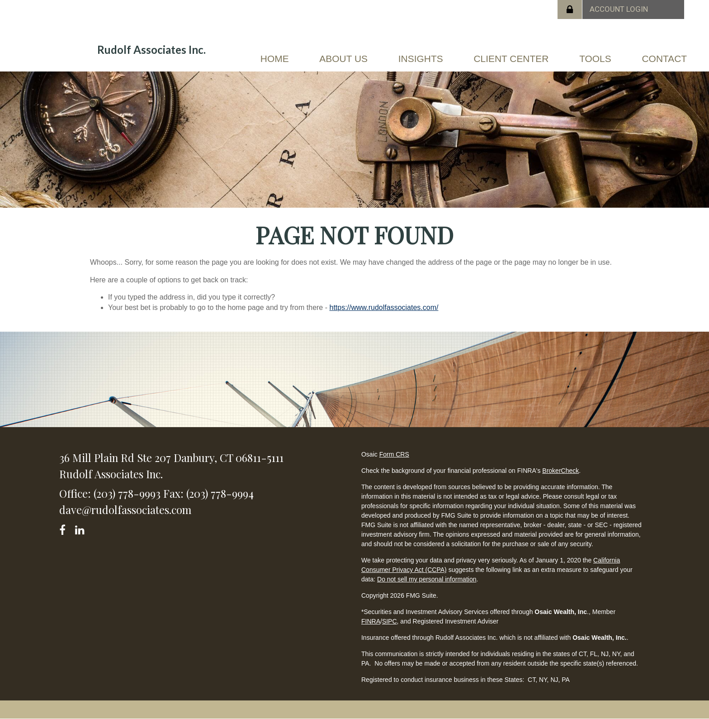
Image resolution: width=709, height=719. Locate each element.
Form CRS (394, 454)
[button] (342, 61)
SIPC (389, 621)
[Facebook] (65, 528)
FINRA (370, 621)
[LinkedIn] (81, 528)
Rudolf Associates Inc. (151, 50)
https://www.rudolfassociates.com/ (383, 307)
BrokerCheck (560, 470)
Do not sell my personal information (426, 579)
